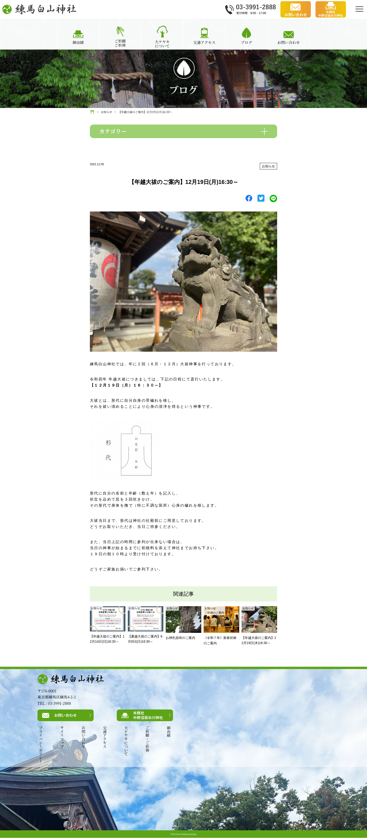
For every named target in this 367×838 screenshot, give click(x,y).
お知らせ (268, 166)
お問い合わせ (83, 737)
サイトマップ (62, 737)
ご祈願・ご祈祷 (147, 739)
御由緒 (168, 731)
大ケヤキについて (126, 741)
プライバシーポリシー (40, 744)
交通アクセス (105, 737)
